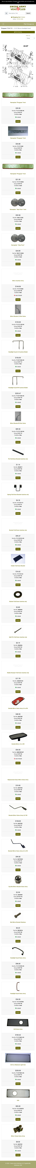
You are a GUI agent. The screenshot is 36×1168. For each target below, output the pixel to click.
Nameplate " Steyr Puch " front (18, 209)
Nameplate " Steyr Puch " (18, 245)
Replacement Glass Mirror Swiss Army (18, 779)
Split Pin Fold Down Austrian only (18, 637)
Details (18, 121)
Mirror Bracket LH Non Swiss (18, 316)
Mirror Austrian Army (18, 280)
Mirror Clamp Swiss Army (18, 1136)
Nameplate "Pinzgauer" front (18, 102)
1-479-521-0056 (19, 19)
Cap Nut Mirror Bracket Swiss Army (18, 886)
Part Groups (29, 24)
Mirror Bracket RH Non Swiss (18, 423)
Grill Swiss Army (18, 1029)
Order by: (28, 35)
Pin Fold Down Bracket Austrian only (18, 459)
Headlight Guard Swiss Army (18, 958)
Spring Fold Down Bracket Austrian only (18, 494)
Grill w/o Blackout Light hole (18, 1065)
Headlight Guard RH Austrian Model (18, 387)
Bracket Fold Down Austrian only (18, 530)
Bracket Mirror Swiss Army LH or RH (18, 851)
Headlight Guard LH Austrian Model (18, 352)
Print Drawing (18, 32)
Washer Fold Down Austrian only (18, 601)
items (18, 17)
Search (28, 13)
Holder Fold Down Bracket (18, 566)
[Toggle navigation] (3, 24)
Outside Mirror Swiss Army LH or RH (18, 708)
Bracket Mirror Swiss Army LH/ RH (18, 815)
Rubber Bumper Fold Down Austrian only (18, 672)
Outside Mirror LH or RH (17, 744)
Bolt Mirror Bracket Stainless (18, 922)
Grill (18, 1100)
